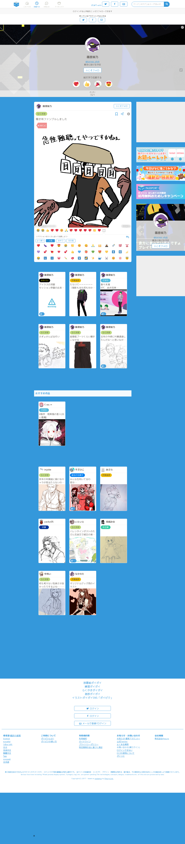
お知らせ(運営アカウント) (128, 738)
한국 (5, 747)
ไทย (5, 756)
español (6, 741)
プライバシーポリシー (89, 744)
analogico (98, 778)
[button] (34, 835)
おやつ (60, 240)
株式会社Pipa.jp (162, 738)
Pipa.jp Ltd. (109, 778)
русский (7, 759)
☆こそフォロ (92, 70)
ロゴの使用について (125, 753)
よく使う (40, 240)
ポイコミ (121, 756)
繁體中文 (7, 753)
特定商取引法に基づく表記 (90, 747)
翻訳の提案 (15, 735)
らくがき (41, 113)
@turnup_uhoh (92, 61)
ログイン (92, 708)
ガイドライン (85, 741)
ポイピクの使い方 (49, 741)
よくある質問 (123, 744)
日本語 (6, 762)
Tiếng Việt (7, 744)
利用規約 (83, 738)
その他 (71, 240)
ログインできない (124, 750)
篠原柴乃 (92, 57)
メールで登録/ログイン (92, 723)
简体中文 (7, 750)
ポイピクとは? (47, 738)
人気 (50, 240)
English (6, 738)
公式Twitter (122, 741)
